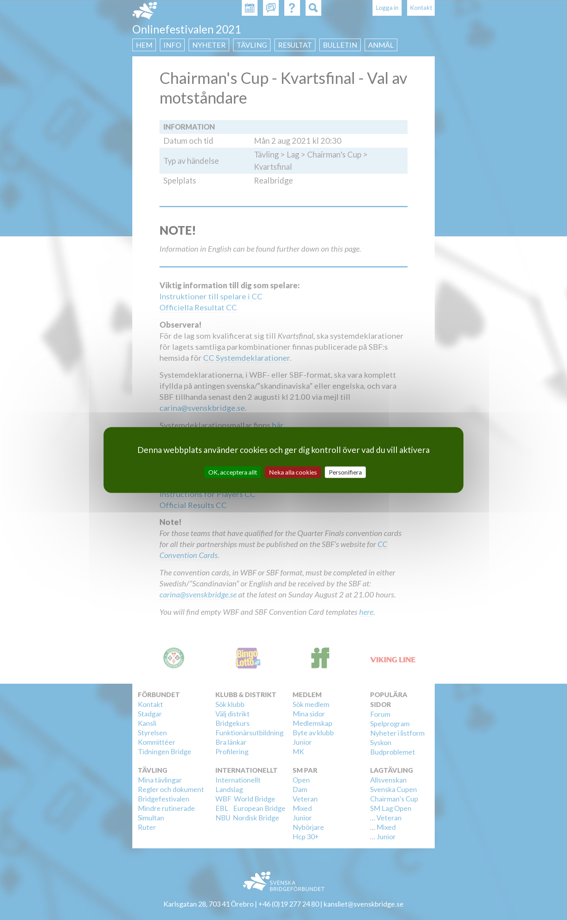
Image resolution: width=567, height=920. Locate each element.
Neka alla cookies (293, 472)
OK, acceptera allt (232, 472)
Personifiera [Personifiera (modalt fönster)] (345, 472)
